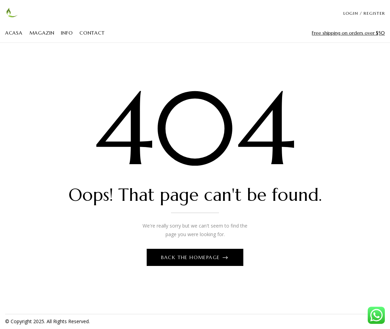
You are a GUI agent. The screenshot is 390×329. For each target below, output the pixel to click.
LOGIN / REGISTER (364, 13)
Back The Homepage (191, 257)
